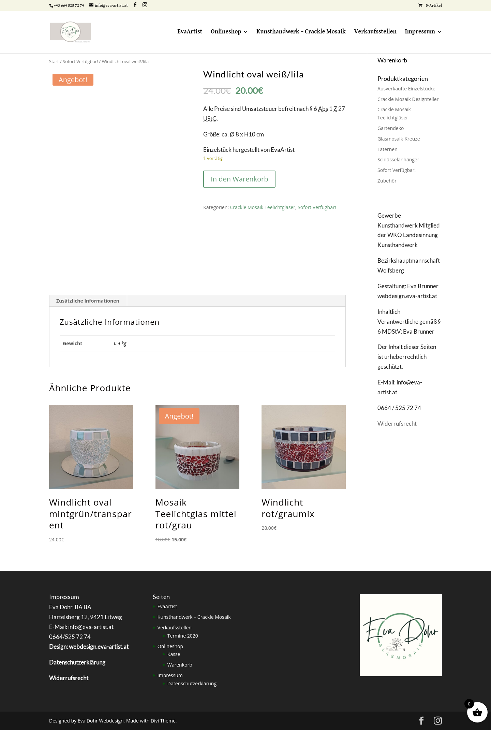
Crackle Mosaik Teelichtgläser (262, 207)
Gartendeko (390, 128)
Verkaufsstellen (375, 32)
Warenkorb (179, 664)
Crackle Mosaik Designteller (407, 99)
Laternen (387, 149)
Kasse (173, 654)
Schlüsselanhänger (398, 159)
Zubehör (387, 180)
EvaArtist (189, 32)
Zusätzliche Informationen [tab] (87, 300)
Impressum (420, 32)
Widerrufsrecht (397, 423)
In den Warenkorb (239, 179)
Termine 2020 (182, 635)
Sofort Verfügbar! (80, 61)
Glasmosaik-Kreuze (398, 138)
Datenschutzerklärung (192, 683)
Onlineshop (226, 32)
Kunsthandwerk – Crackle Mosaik (300, 32)
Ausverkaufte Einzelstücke (406, 88)
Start (54, 61)
